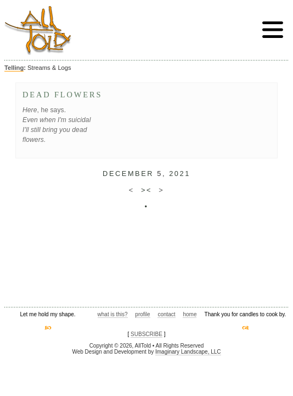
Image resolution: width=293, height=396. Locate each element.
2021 (179, 173)
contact (166, 314)
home (189, 314)
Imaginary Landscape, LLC (188, 352)
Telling (14, 67)
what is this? (113, 314)
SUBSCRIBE (146, 334)
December (128, 173)
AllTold (37, 30)
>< (146, 190)
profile (142, 314)
